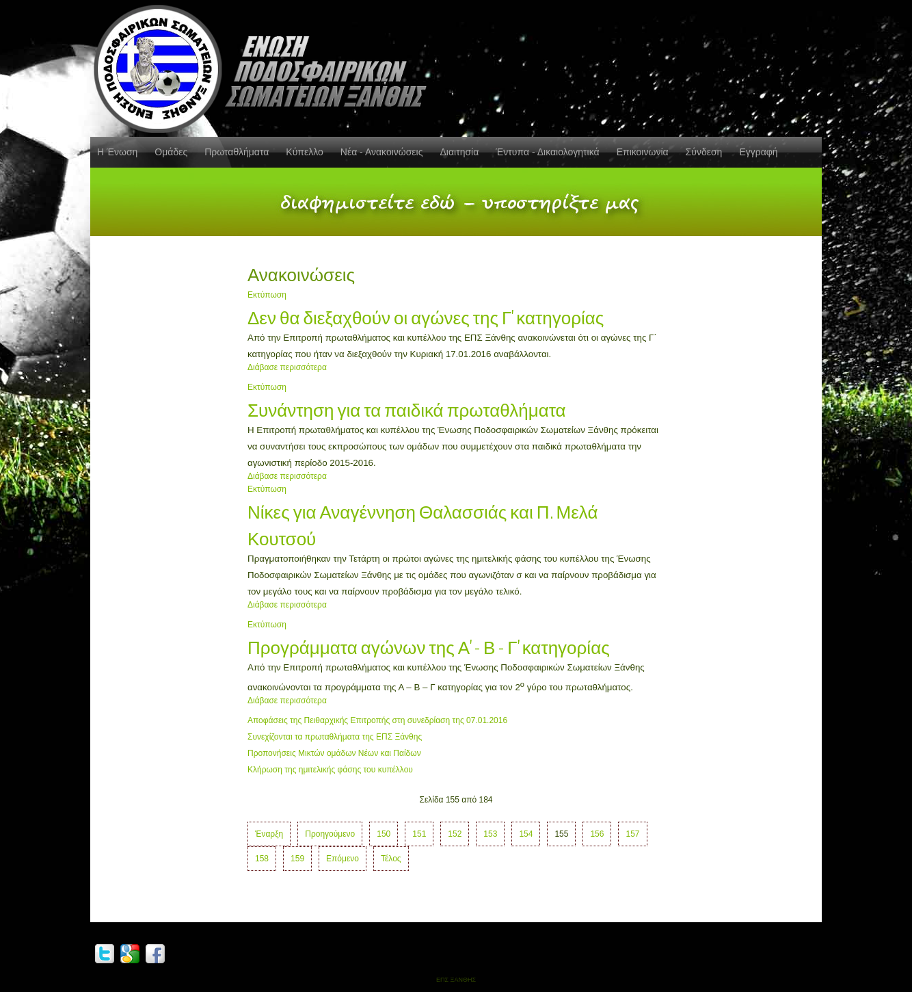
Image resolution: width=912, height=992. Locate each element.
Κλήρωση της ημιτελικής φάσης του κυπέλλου (330, 769)
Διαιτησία (459, 151)
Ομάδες (171, 151)
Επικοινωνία (643, 151)
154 (526, 834)
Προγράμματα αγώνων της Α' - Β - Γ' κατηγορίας (428, 646)
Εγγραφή (758, 151)
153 (490, 834)
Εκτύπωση (266, 295)
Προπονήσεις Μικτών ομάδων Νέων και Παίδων (334, 753)
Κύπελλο (304, 151)
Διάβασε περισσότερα (287, 367)
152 (454, 834)
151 (419, 834)
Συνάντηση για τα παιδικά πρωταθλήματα (406, 408)
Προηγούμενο (330, 834)
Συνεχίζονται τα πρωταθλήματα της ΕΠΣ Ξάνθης (334, 737)
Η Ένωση (117, 151)
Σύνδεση (704, 151)
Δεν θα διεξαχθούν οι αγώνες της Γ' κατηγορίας (425, 316)
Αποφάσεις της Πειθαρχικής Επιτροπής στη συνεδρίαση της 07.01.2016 (377, 720)
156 (597, 834)
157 (632, 834)
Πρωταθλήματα (236, 151)
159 (297, 858)
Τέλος (391, 858)
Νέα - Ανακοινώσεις (381, 151)
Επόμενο (342, 858)
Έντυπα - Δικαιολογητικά (547, 151)
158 (262, 858)
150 (383, 834)
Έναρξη (269, 834)
